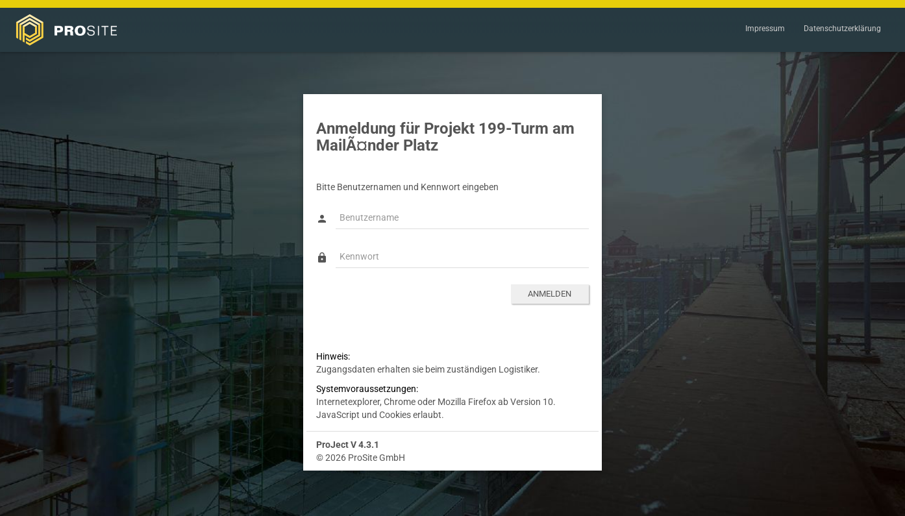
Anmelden (549, 294)
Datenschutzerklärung (842, 28)
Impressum (765, 28)
